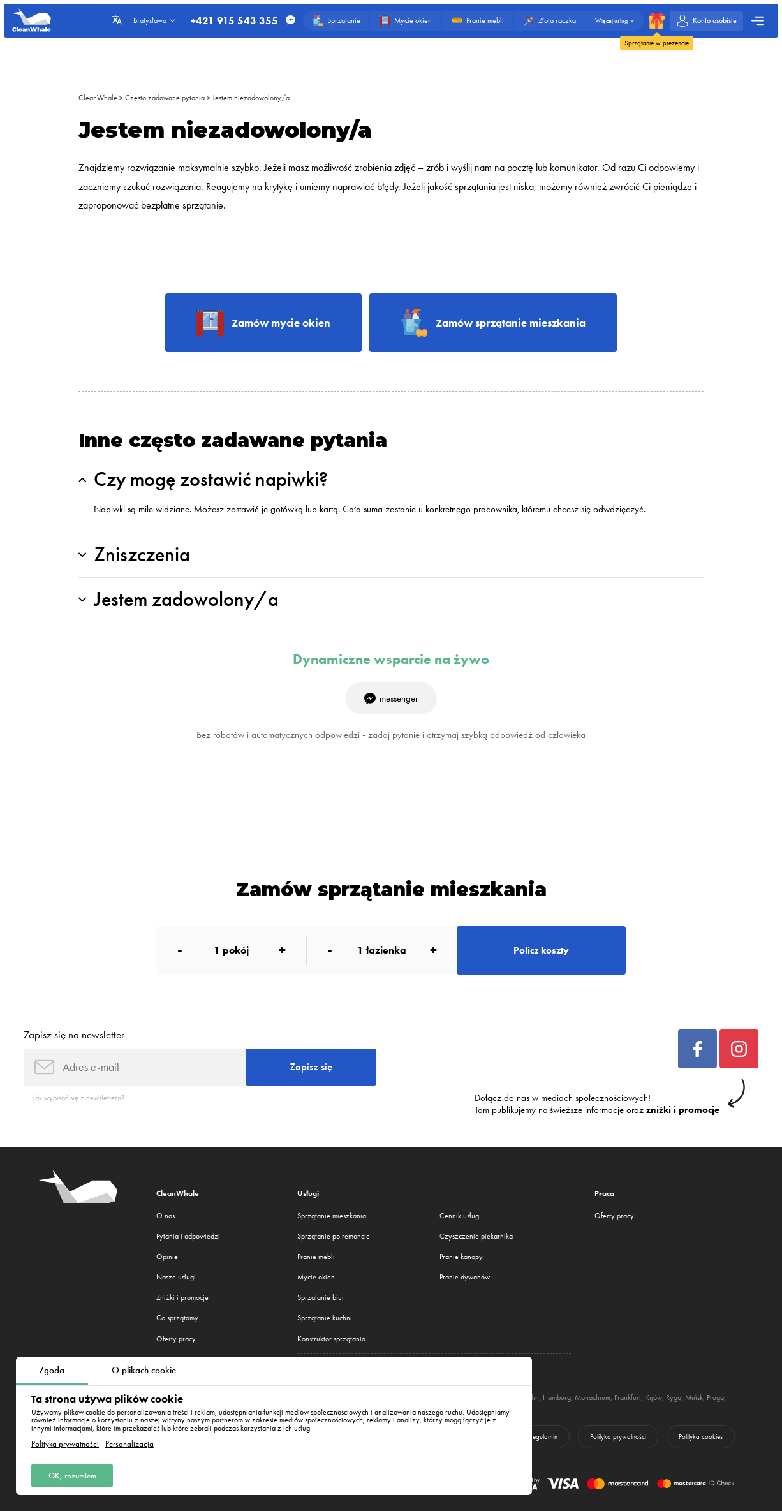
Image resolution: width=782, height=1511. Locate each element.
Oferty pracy (176, 1338)
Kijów (653, 1397)
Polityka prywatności (65, 1444)
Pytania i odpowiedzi (188, 1236)
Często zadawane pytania (165, 97)
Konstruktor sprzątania (331, 1338)
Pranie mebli (316, 1256)
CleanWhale (97, 97)
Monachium (592, 1397)
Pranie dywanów (464, 1276)
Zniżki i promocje (182, 1297)
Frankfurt (627, 1397)
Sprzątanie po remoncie (333, 1236)
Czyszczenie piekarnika (476, 1236)
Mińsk (694, 1397)
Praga (715, 1397)
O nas (165, 1215)
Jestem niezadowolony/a (251, 97)
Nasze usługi (176, 1276)
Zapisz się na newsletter (74, 1034)
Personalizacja (129, 1444)
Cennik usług (459, 1215)
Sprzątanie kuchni (324, 1317)
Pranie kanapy (461, 1256)
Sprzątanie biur (320, 1297)
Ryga (673, 1397)
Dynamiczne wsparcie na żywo (391, 659)
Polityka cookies (701, 1437)
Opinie (167, 1256)
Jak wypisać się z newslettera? (78, 1097)
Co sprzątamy (177, 1317)
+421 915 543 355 (234, 21)
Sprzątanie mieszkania (331, 1215)
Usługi (308, 1193)
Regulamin (543, 1437)
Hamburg (557, 1397)
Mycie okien (316, 1276)
